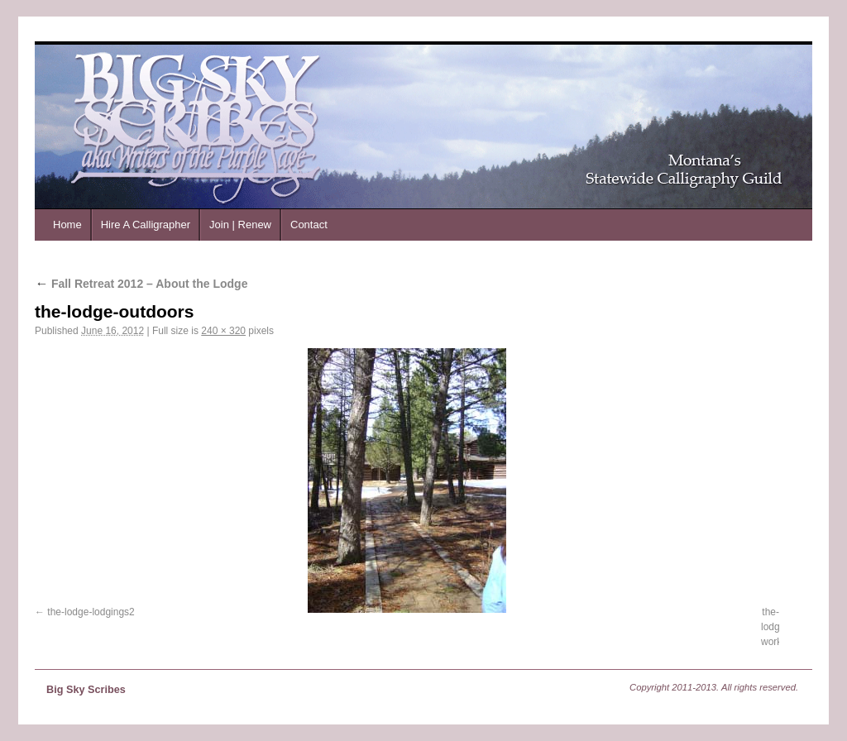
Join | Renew (240, 224)
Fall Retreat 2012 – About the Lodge (141, 283)
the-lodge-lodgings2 (90, 612)
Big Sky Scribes (86, 690)
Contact (309, 224)
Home (67, 224)
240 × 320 (223, 331)
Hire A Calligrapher (145, 224)
